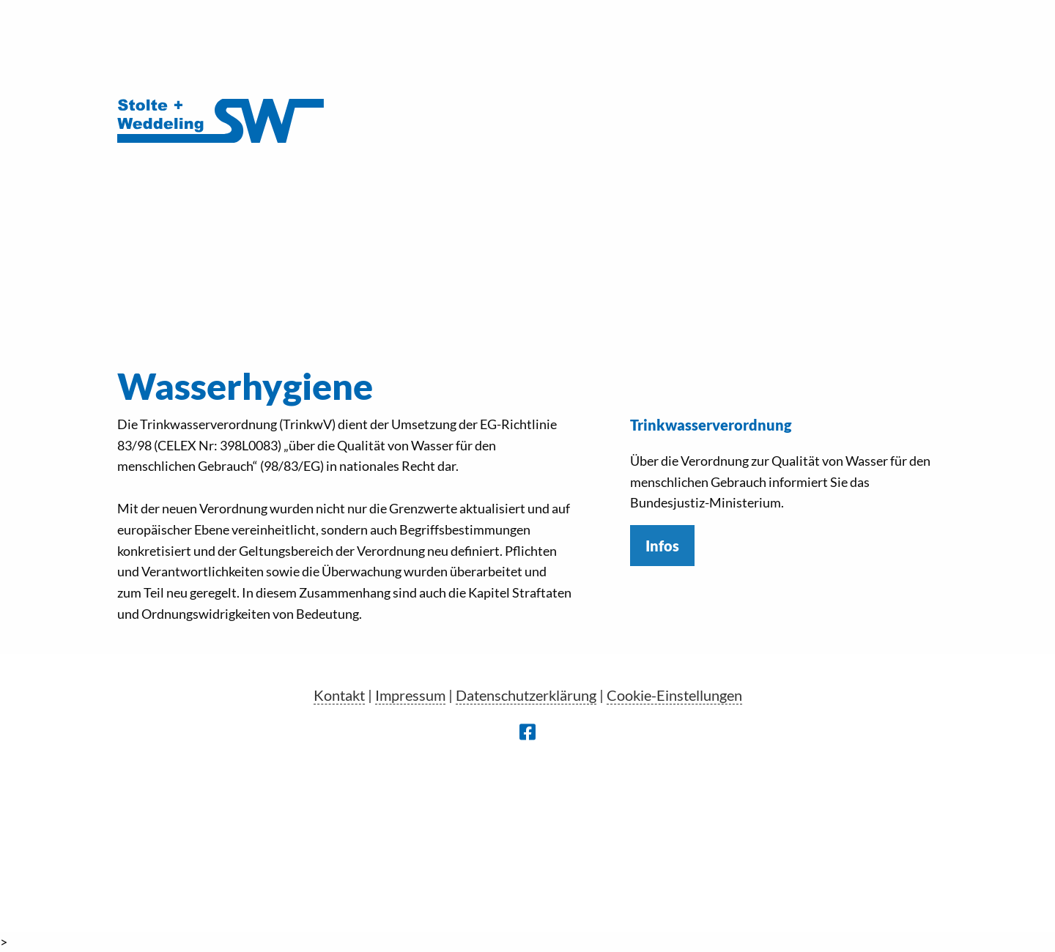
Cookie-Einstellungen (674, 695)
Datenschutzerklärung (526, 695)
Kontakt (339, 695)
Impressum (410, 695)
